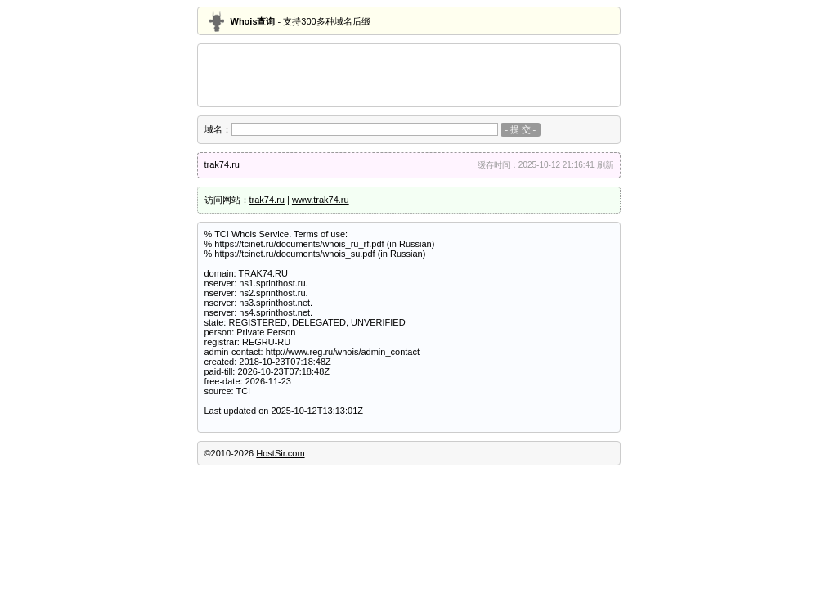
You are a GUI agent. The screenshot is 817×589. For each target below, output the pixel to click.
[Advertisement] (409, 75)
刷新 (605, 164)
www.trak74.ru (320, 200)
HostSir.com (280, 453)
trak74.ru (267, 200)
